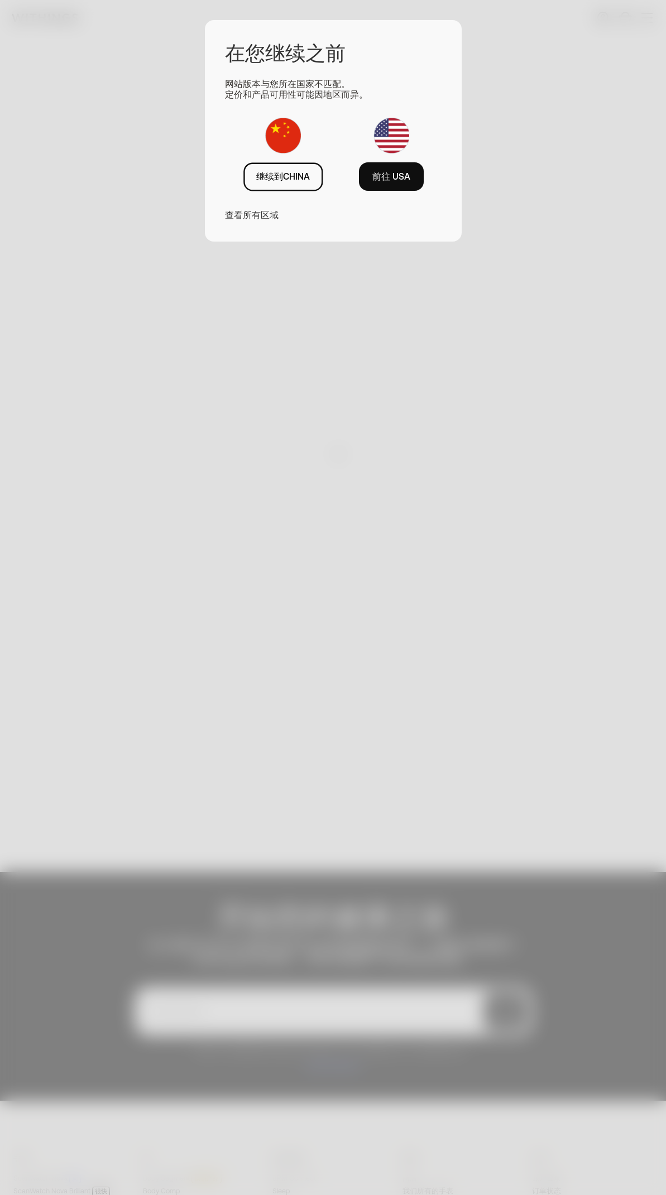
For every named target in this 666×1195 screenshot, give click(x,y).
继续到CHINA (283, 176)
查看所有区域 (252, 215)
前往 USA (391, 176)
